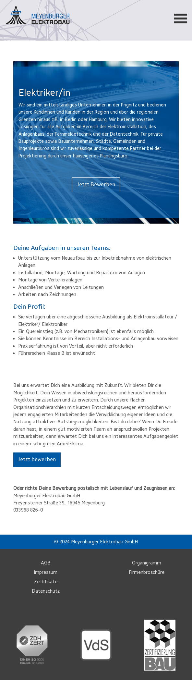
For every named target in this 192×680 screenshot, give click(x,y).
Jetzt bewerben (37, 459)
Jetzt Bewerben (96, 184)
